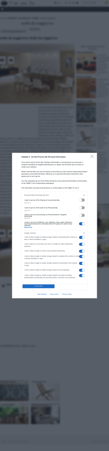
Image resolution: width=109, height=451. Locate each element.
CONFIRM (38, 286)
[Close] (93, 157)
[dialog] (54, 225)
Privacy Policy (67, 294)
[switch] (82, 200)
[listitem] (54, 195)
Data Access (54, 294)
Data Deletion (42, 294)
